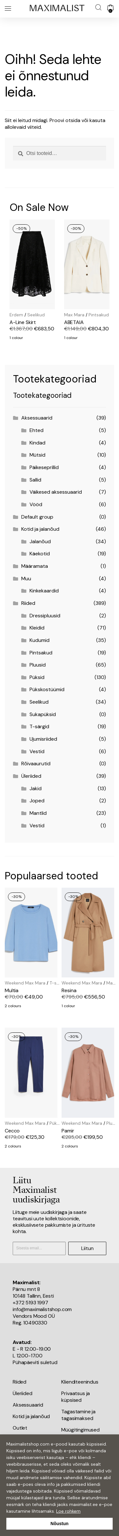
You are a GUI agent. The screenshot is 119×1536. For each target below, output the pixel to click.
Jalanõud (40, 541)
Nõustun (59, 1523)
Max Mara (74, 315)
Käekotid (40, 553)
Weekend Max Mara (25, 983)
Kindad (37, 442)
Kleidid (37, 627)
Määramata (34, 566)
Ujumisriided (43, 739)
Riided (28, 603)
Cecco (12, 1130)
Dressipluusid (45, 615)
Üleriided (31, 776)
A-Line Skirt (23, 322)
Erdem (16, 315)
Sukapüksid (43, 714)
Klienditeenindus (79, 1381)
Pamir (68, 1130)
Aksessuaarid (36, 417)
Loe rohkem (68, 1511)
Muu (26, 578)
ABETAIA (74, 322)
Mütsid (37, 455)
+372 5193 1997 (30, 1302)
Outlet (20, 1427)
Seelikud (36, 315)
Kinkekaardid (44, 590)
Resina (69, 990)
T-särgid (39, 726)
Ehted (36, 430)
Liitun (87, 1248)
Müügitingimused (80, 1429)
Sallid (35, 479)
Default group (37, 516)
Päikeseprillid (44, 467)
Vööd (36, 504)
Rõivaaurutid (35, 763)
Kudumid (40, 640)
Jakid (36, 788)
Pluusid (38, 664)
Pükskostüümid (47, 689)
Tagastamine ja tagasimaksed (78, 1415)
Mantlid (38, 813)
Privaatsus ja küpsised (75, 1396)
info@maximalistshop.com (42, 1309)
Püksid (37, 677)
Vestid (37, 751)
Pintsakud (99, 315)
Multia (11, 990)
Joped (37, 800)
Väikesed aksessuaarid (56, 492)
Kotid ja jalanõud (40, 529)
